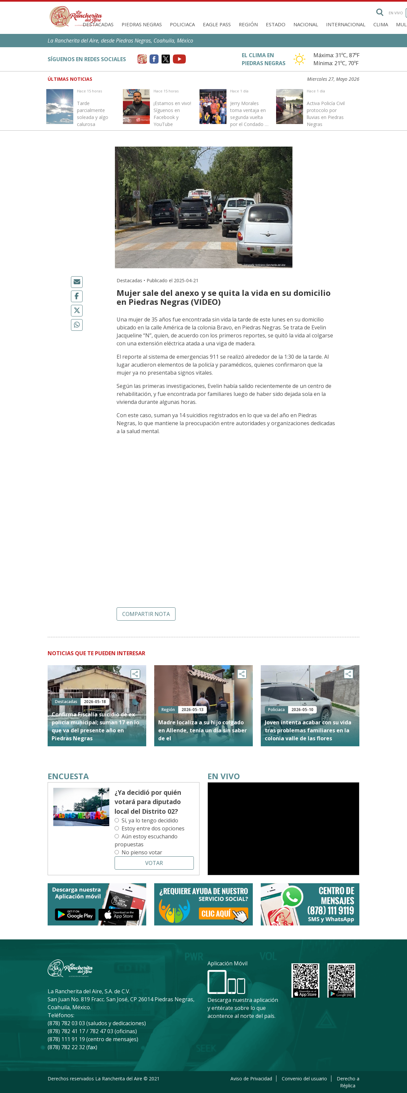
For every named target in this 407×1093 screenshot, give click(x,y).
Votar (154, 863)
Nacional (305, 24)
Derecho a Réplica (348, 1082)
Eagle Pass (217, 24)
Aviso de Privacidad (251, 1078)
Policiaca (182, 24)
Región (248, 24)
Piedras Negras (142, 24)
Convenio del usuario (304, 1078)
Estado (275, 24)
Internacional (345, 24)
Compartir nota (146, 614)
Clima (380, 24)
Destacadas (98, 24)
